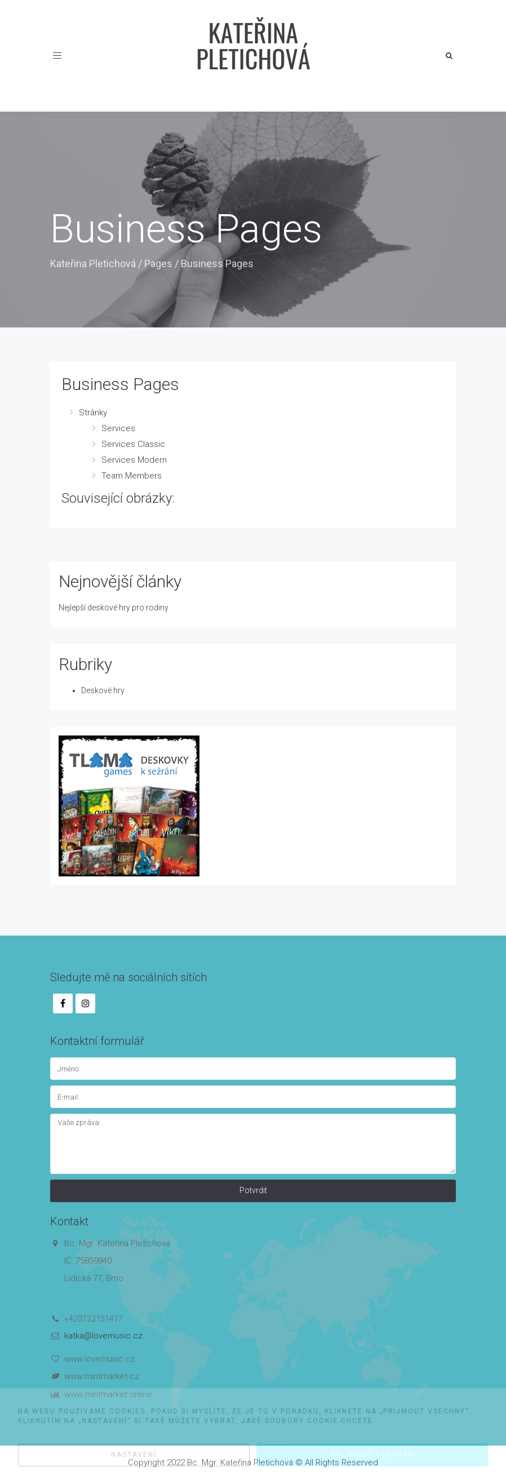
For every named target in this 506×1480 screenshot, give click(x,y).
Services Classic (133, 444)
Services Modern (134, 460)
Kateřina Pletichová (93, 263)
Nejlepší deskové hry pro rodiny (113, 607)
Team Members (131, 476)
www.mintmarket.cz (101, 1376)
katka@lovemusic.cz (103, 1336)
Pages (158, 263)
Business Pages (120, 384)
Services (118, 428)
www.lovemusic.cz (99, 1359)
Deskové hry (103, 690)
